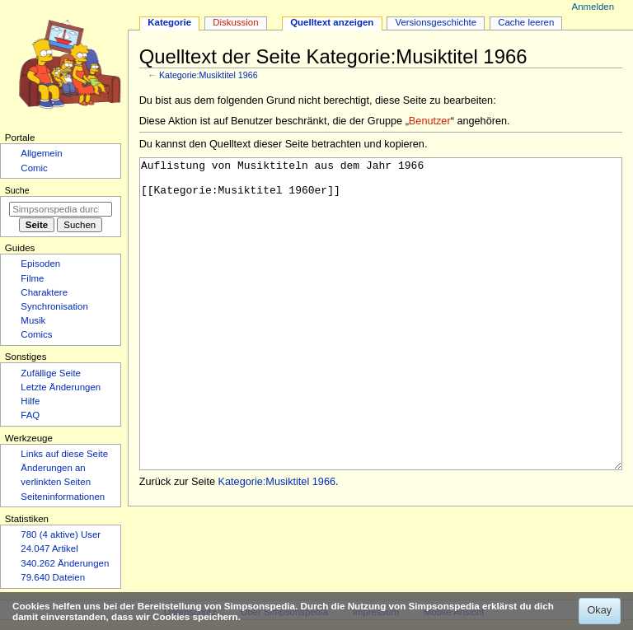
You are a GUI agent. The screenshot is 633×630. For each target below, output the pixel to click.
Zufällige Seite (51, 373)
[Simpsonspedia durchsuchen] (60, 209)
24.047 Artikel (49, 548)
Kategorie (169, 22)
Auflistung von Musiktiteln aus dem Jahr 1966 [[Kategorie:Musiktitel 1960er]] (381, 344)
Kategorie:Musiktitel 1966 (208, 75)
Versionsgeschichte (435, 22)
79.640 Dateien (53, 577)
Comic (34, 168)
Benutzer (430, 121)
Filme (32, 278)
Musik (33, 320)
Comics (36, 334)
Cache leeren (526, 22)
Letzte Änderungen (61, 387)
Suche (17, 190)
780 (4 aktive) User (61, 534)
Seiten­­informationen (63, 497)
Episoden (40, 263)
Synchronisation (54, 306)
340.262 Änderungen (65, 563)
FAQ (30, 415)
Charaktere (44, 292)
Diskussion (235, 22)
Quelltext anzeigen (331, 22)
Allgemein (41, 153)
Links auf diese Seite (64, 454)
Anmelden (593, 7)
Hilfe (30, 401)
